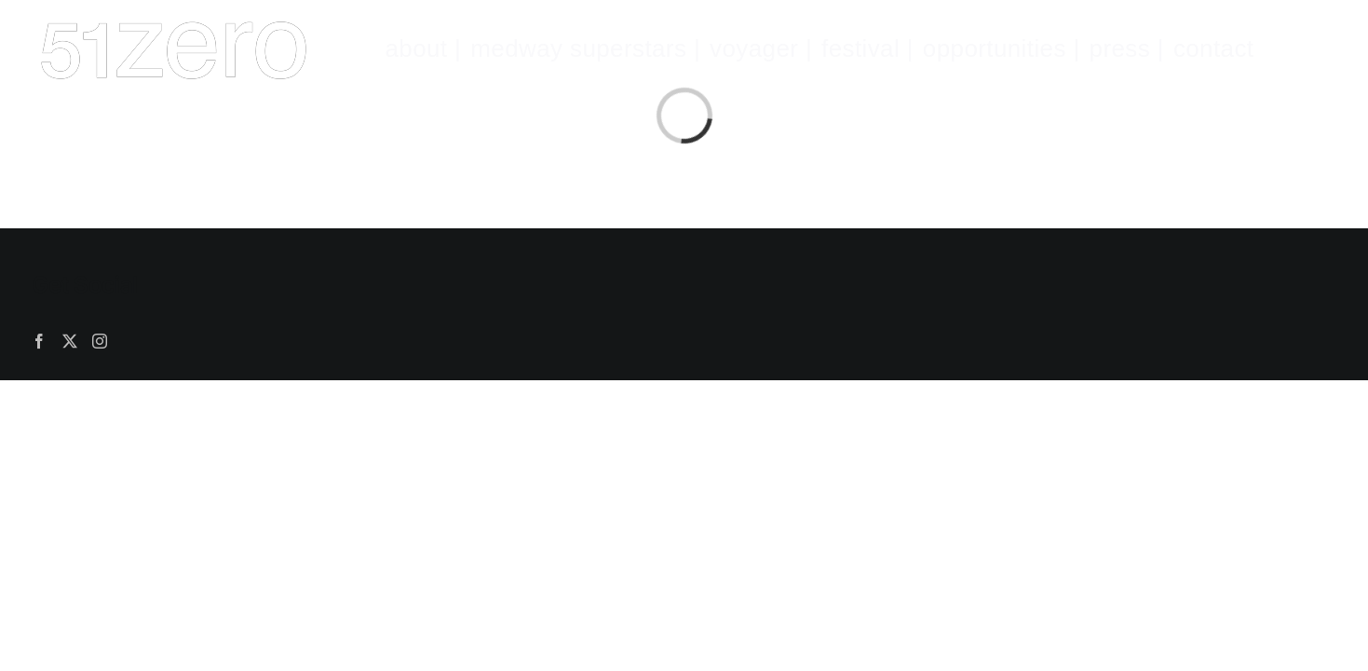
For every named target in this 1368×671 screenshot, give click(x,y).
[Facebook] (39, 341)
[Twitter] (69, 341)
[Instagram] (99, 341)
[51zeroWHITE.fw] (174, 22)
